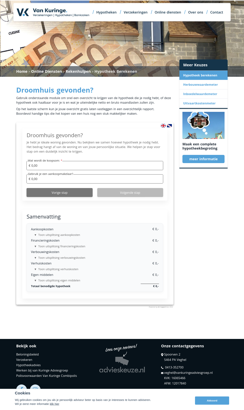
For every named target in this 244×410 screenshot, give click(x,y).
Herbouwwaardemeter (200, 84)
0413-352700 (172, 367)
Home (21, 71)
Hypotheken (106, 12)
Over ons (195, 12)
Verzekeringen (136, 12)
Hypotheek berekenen (200, 75)
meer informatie (203, 159)
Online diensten (168, 12)
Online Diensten (46, 71)
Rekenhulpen (78, 71)
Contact (216, 12)
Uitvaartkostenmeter (199, 103)
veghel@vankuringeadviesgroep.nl (187, 372)
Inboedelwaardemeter (200, 94)
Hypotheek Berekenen (116, 71)
